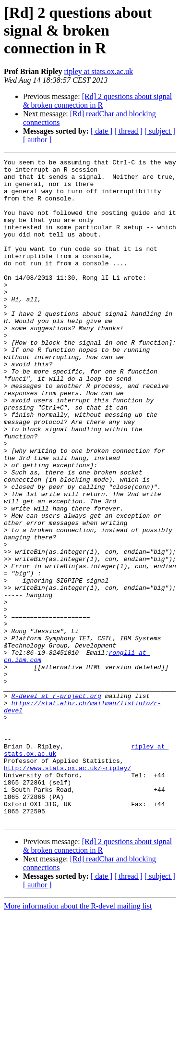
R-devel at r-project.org (56, 803)
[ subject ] (159, 131)
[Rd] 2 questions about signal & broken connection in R (97, 100)
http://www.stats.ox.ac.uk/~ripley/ (67, 890)
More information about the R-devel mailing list (78, 1039)
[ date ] (101, 131)
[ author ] (37, 140)
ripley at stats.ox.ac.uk (98, 71)
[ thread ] (128, 131)
